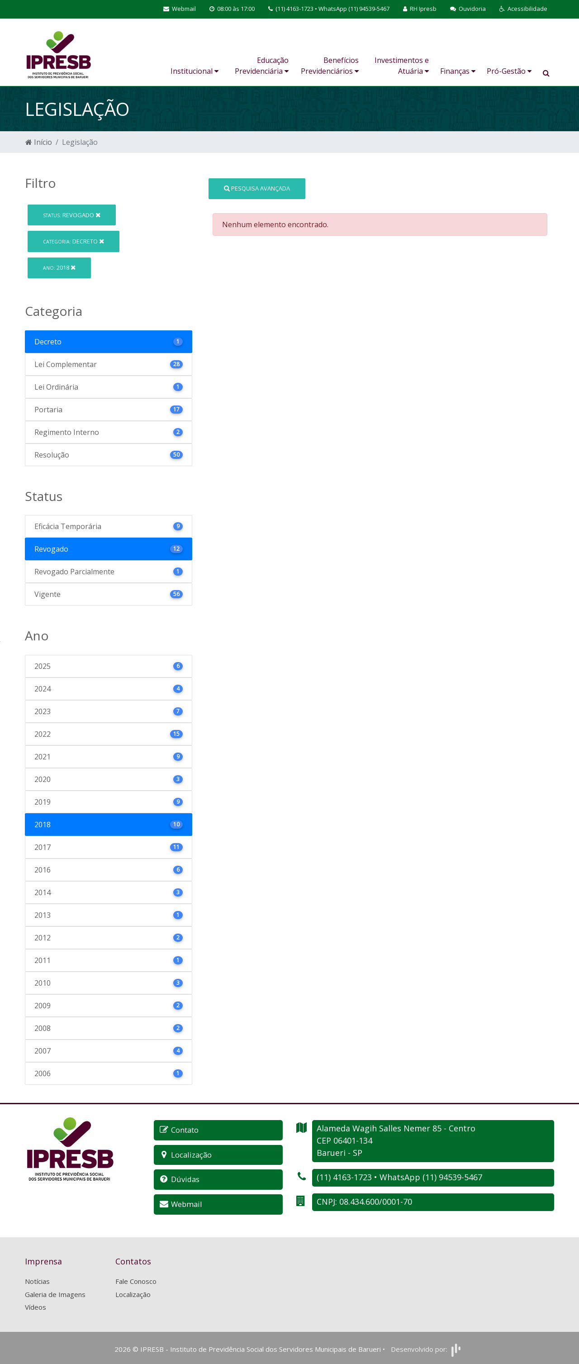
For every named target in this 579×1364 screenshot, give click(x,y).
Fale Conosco (136, 1279)
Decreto (73, 241)
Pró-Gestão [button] (509, 71)
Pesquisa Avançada (257, 188)
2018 (59, 267)
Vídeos (35, 1305)
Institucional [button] (194, 71)
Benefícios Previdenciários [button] (330, 65)
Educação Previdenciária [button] (262, 65)
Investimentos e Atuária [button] (402, 65)
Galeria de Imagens (55, 1292)
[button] (523, 9)
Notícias (37, 1279)
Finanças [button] (457, 71)
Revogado (71, 215)
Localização (133, 1292)
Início (38, 142)
